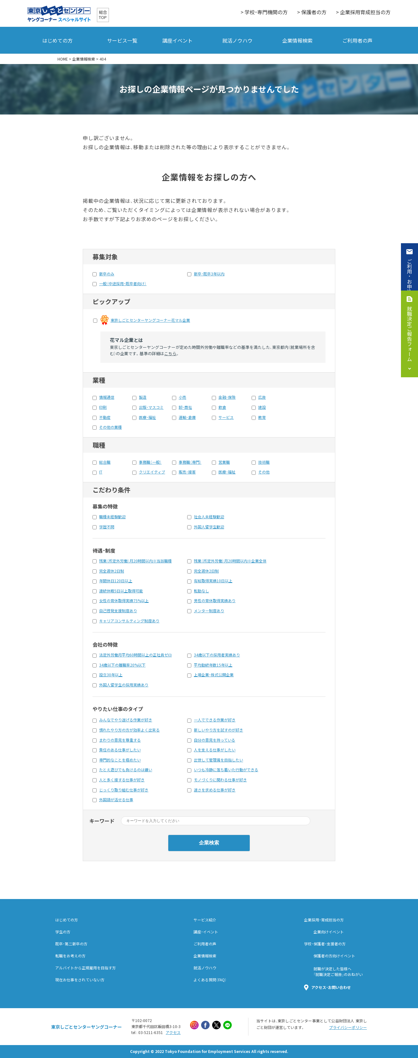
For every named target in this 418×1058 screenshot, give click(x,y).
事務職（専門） (190, 462)
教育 (262, 417)
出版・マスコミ (151, 407)
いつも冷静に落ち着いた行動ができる (226, 770)
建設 (262, 407)
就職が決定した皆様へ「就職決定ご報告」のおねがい (338, 971)
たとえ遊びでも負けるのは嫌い (125, 770)
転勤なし (201, 591)
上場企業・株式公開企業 (214, 675)
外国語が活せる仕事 (116, 799)
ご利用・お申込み (409, 279)
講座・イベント (206, 932)
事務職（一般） (150, 462)
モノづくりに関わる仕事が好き (220, 780)
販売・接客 (187, 472)
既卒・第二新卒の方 (71, 944)
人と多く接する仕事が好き (122, 780)
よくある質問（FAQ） (210, 980)
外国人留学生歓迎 (209, 527)
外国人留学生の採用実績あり (123, 685)
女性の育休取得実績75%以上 (124, 600)
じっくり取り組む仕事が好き (123, 790)
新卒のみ (106, 274)
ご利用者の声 (357, 40)
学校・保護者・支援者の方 (325, 944)
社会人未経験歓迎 (209, 517)
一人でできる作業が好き (215, 720)
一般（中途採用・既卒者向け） (122, 283)
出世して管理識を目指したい (218, 760)
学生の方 (62, 932)
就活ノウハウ (237, 40)
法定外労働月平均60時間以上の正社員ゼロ (135, 655)
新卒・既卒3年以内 (209, 274)
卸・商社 (185, 407)
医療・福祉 (147, 417)
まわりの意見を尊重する (120, 740)
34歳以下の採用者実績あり (217, 655)
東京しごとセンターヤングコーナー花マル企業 (150, 320)
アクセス (173, 1032)
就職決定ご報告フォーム (409, 333)
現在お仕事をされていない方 (79, 980)
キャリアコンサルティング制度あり (129, 621)
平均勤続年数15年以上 (213, 665)
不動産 (104, 417)
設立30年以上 (110, 675)
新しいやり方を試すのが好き (218, 730)
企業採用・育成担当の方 (324, 920)
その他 (264, 472)
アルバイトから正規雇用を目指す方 (85, 968)
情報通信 (106, 397)
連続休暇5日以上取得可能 (121, 591)
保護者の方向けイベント (334, 956)
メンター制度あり (209, 611)
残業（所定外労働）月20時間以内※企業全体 (230, 561)
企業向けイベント (329, 932)
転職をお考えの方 (70, 956)
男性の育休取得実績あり (215, 600)
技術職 (264, 462)
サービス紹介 (205, 920)
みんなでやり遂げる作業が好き (125, 720)
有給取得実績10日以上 (213, 581)
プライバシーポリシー (348, 1027)
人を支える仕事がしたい (215, 750)
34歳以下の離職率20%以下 (122, 665)
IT (100, 472)
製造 (142, 397)
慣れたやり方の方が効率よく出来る (129, 730)
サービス (226, 417)
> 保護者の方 (311, 12)
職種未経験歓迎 (112, 517)
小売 (182, 397)
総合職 (104, 462)
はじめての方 (57, 40)
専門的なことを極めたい (120, 760)
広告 (262, 397)
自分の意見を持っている (214, 740)
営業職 (224, 462)
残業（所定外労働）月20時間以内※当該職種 (135, 561)
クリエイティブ (152, 472)
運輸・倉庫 (187, 417)
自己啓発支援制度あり (118, 611)
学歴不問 (106, 527)
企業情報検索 (297, 40)
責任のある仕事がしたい (120, 750)
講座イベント (177, 40)
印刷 (103, 407)
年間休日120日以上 (115, 581)
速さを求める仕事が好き (215, 790)
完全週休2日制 (111, 571)
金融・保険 (227, 397)
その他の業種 (110, 427)
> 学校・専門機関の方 (264, 12)
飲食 (222, 407)
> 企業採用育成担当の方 (363, 12)
